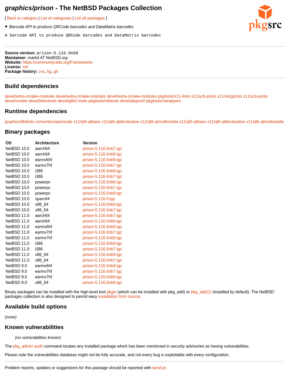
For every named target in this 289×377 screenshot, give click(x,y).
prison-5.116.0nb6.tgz (102, 185)
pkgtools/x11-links (174, 99)
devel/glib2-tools (72, 103)
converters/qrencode (53, 124)
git (56, 74)
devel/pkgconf (132, 103)
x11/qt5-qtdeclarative (120, 124)
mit (25, 69)
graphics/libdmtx (19, 124)
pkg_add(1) (201, 295)
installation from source (119, 299)
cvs (42, 74)
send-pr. (159, 370)
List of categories (56, 18)
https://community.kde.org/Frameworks (57, 65)
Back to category (22, 18)
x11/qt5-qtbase (86, 124)
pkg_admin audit (28, 349)
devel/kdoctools (43, 103)
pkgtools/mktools (103, 103)
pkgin (111, 295)
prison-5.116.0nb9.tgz (102, 157)
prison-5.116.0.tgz (99, 201)
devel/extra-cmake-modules (30, 99)
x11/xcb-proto (203, 99)
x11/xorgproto (229, 99)
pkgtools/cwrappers (163, 103)
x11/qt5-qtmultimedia (159, 124)
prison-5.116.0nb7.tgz (102, 151)
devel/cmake (16, 103)
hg (49, 74)
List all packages (90, 18)
